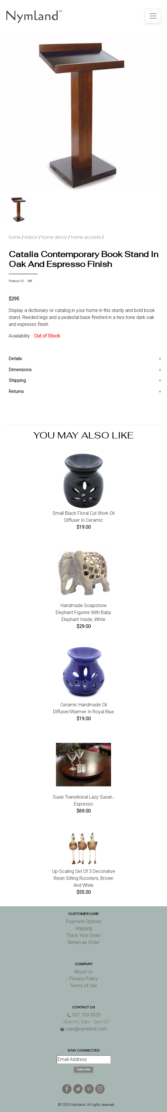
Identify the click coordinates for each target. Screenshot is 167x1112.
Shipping (17, 380)
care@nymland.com (83, 1029)
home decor (54, 237)
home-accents (86, 237)
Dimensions (20, 369)
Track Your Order (84, 935)
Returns (16, 391)
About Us (83, 971)
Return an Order (83, 942)
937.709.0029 (84, 1015)
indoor (31, 237)
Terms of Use (83, 985)
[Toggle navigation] (153, 16)
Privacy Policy (83, 978)
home (15, 237)
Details (15, 358)
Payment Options (83, 921)
